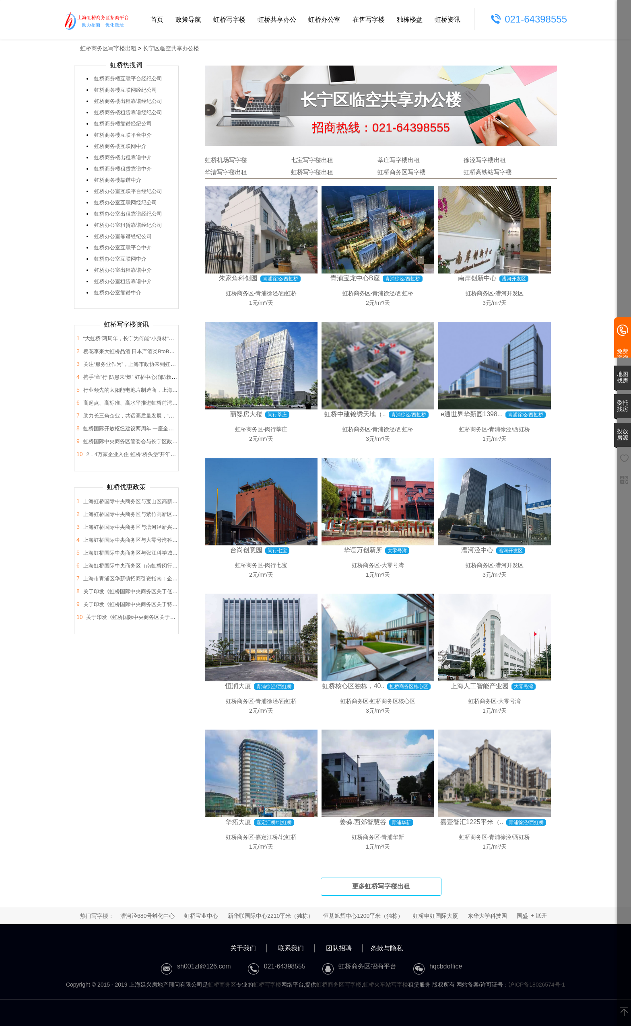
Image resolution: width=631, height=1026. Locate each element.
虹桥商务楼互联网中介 (120, 146)
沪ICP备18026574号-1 (537, 984)
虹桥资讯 (447, 19)
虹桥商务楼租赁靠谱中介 (123, 169)
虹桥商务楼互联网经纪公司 (125, 90)
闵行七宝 (276, 565)
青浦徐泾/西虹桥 (276, 293)
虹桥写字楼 (229, 19)
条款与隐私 (387, 948)
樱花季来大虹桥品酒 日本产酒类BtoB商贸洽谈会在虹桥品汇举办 (157, 351)
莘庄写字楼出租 (398, 159)
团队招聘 (339, 948)
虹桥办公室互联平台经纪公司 (128, 191)
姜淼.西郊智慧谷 (363, 821)
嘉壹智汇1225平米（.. (471, 821)
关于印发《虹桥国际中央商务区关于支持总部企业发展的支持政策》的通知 (172, 617)
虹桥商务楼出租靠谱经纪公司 (128, 101)
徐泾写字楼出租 (485, 159)
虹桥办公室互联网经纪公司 (125, 202)
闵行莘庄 (276, 429)
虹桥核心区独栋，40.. (353, 686)
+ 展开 (539, 915)
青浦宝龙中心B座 (355, 278)
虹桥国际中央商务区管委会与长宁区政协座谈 (135, 441)
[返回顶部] (624, 1012)
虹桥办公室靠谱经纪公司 (123, 236)
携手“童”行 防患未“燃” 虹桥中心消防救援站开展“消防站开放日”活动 (160, 377)
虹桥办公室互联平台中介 (123, 248)
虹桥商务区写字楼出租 (108, 48)
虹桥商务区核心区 (392, 701)
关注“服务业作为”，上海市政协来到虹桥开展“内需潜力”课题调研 (157, 364)
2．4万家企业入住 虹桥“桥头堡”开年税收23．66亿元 (147, 454)
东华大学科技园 (487, 916)
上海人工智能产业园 (480, 686)
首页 (157, 19)
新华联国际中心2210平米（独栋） (270, 916)
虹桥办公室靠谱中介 (117, 293)
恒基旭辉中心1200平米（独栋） (363, 916)
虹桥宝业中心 (201, 916)
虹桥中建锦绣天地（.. (355, 414)
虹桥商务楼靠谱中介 (117, 180)
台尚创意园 (246, 550)
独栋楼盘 (410, 19)
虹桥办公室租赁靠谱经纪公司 (128, 225)
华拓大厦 (238, 821)
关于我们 (243, 948)
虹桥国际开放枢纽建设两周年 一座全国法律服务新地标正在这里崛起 (162, 429)
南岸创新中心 (477, 278)
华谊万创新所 (363, 550)
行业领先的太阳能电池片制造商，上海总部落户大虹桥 (146, 390)
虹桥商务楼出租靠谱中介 (123, 157)
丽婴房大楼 (246, 414)
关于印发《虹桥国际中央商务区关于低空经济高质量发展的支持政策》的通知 (172, 591)
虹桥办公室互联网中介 (120, 259)
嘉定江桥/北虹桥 (276, 837)
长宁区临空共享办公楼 (171, 48)
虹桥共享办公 (277, 19)
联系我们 (291, 948)
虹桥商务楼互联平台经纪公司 (128, 79)
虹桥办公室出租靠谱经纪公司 (128, 214)
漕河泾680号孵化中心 (147, 916)
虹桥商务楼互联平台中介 (123, 135)
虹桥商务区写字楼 (401, 172)
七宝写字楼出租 (312, 159)
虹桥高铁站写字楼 (488, 172)
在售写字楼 (369, 19)
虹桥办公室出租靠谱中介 (123, 270)
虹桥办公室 (324, 19)
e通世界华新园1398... (472, 414)
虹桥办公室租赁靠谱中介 (123, 281)
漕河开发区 (509, 293)
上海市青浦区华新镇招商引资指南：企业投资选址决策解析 (151, 579)
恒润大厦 (238, 686)
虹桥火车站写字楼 (385, 984)
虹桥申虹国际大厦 (435, 916)
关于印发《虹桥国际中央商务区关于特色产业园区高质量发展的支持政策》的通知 (177, 604)
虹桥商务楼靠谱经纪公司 (123, 124)
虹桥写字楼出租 (312, 172)
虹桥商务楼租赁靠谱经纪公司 (128, 112)
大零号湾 (392, 565)
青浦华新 (392, 837)
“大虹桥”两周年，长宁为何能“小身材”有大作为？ (139, 338)
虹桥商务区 (240, 293)
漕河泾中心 (477, 550)
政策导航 (188, 19)
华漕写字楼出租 (226, 172)
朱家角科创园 (238, 278)
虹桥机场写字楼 (226, 159)
